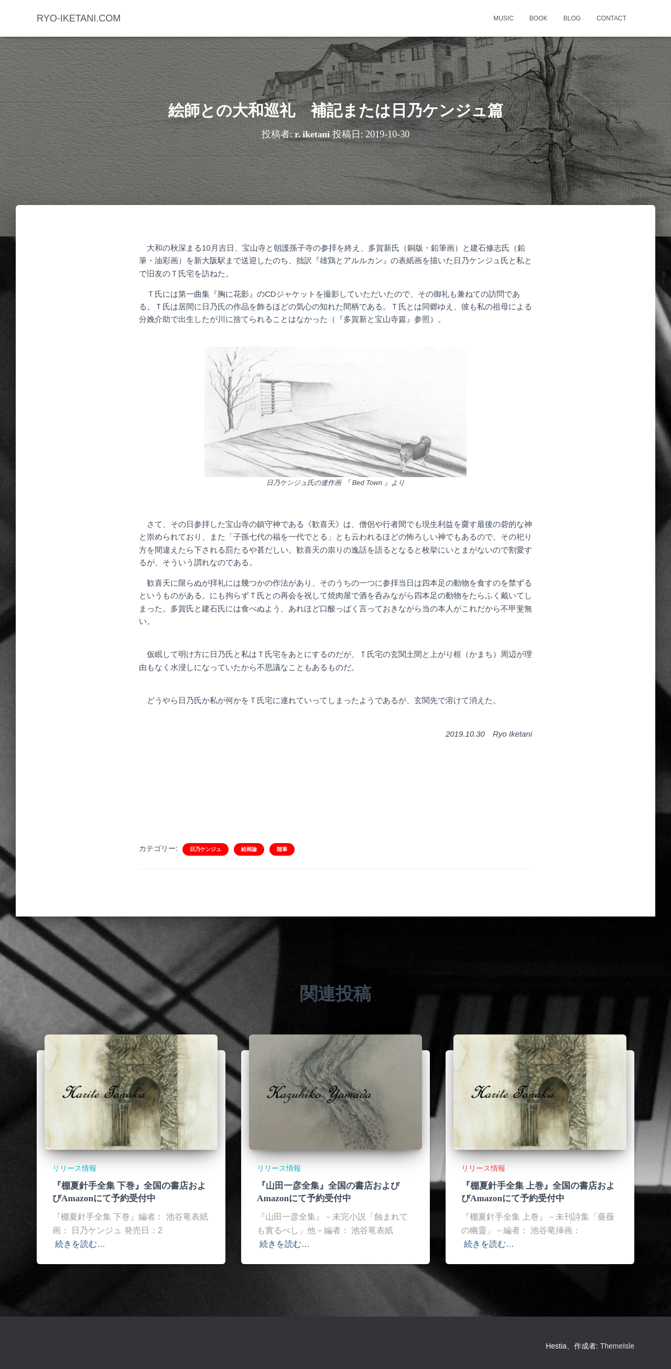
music (503, 18)
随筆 (282, 849)
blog (572, 18)
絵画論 (249, 849)
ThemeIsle (617, 1346)
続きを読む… (80, 1243)
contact (611, 18)
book (538, 18)
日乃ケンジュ (205, 849)
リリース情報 (74, 1168)
